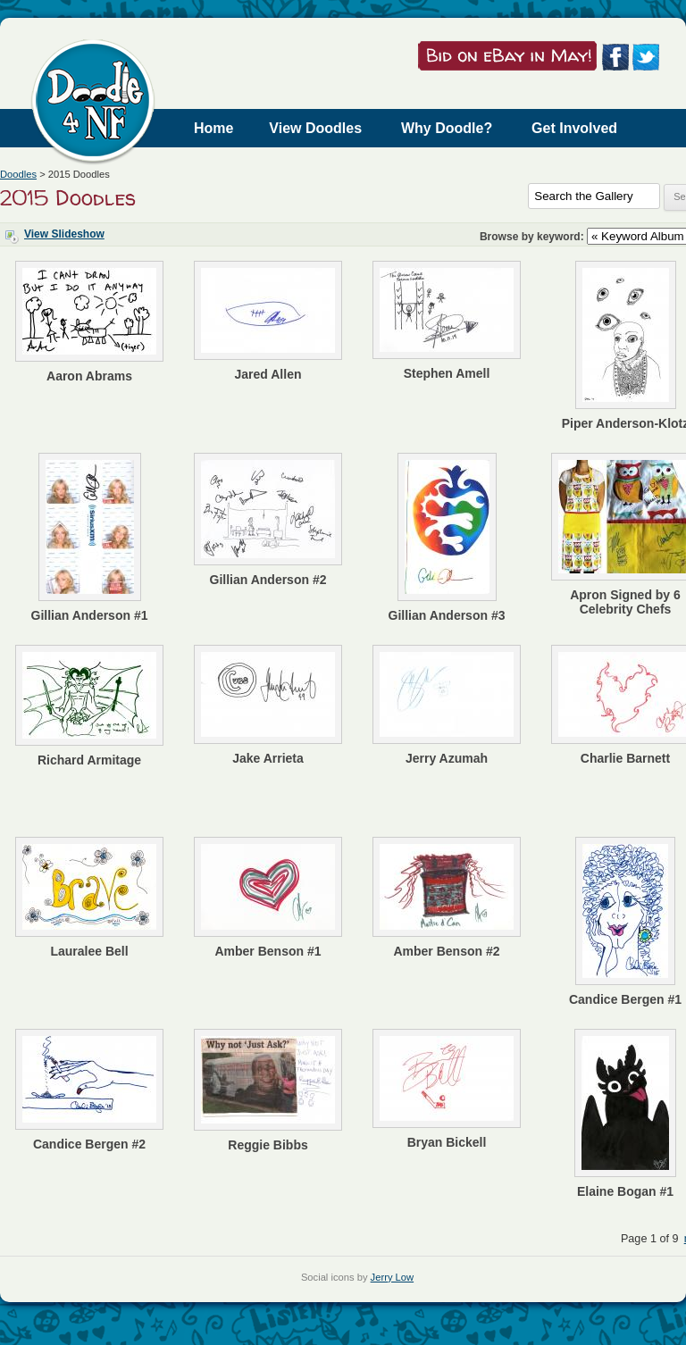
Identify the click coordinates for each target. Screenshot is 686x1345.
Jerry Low (392, 1277)
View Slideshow (64, 234)
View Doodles (315, 128)
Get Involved (574, 128)
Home (213, 128)
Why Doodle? (446, 128)
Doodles (18, 174)
